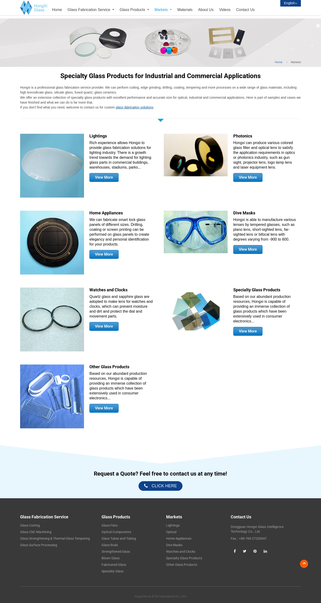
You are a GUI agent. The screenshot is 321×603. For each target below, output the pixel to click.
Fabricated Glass (114, 565)
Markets (174, 516)
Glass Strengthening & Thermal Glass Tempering (55, 538)
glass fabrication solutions (134, 107)
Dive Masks (244, 213)
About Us (206, 10)
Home (57, 10)
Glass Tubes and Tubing (119, 538)
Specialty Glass (113, 571)
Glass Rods (110, 545)
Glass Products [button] (133, 10)
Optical (171, 532)
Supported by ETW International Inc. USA (160, 596)
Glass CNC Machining (35, 532)
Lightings (98, 136)
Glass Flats (110, 525)
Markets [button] (162, 10)
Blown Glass (111, 558)
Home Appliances (106, 213)
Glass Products (116, 516)
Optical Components (116, 532)
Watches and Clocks (108, 290)
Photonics (242, 136)
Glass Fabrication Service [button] (89, 10)
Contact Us (245, 10)
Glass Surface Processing (38, 545)
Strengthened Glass (116, 551)
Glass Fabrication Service (44, 516)
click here (164, 486)
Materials (185, 10)
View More (104, 177)
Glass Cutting (30, 525)
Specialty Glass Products (256, 290)
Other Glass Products (109, 367)
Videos (225, 10)
